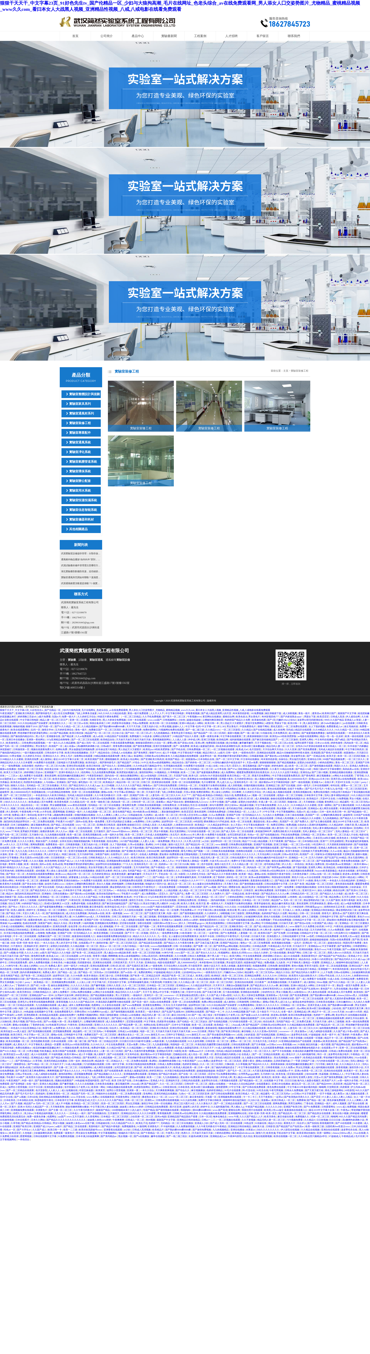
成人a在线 (98, 736)
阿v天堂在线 (249, 1090)
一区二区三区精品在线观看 (20, 1005)
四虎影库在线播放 (121, 723)
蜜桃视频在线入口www (197, 802)
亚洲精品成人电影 (40, 1057)
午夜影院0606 (175, 969)
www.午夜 (209, 959)
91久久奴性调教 (196, 1041)
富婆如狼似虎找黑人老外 (192, 995)
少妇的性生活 (268, 992)
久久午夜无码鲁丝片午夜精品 (90, 861)
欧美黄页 (272, 998)
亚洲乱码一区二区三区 (314, 942)
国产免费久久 (302, 821)
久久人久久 (284, 805)
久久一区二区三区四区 (134, 985)
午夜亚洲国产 (7, 713)
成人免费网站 (228, 772)
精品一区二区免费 (169, 910)
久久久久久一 (61, 1113)
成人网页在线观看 (328, 808)
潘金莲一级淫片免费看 (348, 985)
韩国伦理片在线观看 (252, 1110)
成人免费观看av (149, 893)
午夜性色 (338, 926)
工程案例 (200, 36)
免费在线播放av (23, 1047)
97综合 (136, 762)
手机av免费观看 (140, 723)
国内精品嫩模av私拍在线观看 (166, 798)
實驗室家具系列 (80, 403)
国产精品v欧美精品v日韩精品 (81, 788)
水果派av (250, 1129)
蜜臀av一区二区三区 (351, 785)
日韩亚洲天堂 (120, 962)
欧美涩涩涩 (323, 716)
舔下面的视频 (137, 847)
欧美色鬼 (85, 1047)
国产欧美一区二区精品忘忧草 (87, 952)
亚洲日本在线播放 (15, 739)
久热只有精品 (60, 877)
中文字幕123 (140, 897)
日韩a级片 (106, 746)
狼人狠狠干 (100, 1054)
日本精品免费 (259, 946)
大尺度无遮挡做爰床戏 (264, 1070)
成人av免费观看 (166, 1047)
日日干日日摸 (36, 1087)
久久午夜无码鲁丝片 (105, 795)
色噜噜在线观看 (244, 851)
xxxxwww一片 (171, 995)
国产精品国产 (124, 762)
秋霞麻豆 (337, 874)
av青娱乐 (31, 818)
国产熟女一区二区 (15, 874)
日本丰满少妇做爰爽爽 (88, 1136)
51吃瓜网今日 (318, 844)
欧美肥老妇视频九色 (127, 772)
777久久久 (128, 864)
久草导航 (38, 1061)
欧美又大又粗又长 (13, 772)
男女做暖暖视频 (58, 805)
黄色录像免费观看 (276, 1008)
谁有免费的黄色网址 (81, 929)
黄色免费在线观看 (276, 1087)
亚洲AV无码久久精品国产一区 (33, 1106)
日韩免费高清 (169, 805)
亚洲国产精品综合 (229, 942)
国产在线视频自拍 (270, 834)
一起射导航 (213, 933)
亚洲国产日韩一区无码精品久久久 (244, 815)
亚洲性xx (241, 870)
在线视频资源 (107, 1097)
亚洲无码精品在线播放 (56, 1061)
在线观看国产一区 (163, 838)
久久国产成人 (39, 1129)
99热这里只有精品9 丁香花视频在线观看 (266, 897)
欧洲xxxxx (186, 834)
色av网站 (255, 923)
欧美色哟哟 (50, 861)
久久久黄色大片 (204, 1103)
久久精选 (74, 802)
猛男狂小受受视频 (18, 1087)
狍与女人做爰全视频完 (309, 1080)
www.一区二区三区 (86, 824)
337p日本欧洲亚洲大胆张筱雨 (162, 897)
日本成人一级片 (78, 1113)
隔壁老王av (10, 779)
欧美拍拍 (359, 992)
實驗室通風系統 (80, 442)
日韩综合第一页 (124, 959)
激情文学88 (48, 729)
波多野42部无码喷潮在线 (310, 720)
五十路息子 (263, 1011)
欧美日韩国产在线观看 (260, 1038)
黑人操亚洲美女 (311, 723)
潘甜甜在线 (259, 821)
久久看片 (274, 769)
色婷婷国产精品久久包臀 (238, 720)
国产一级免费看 (181, 746)
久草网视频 (174, 772)
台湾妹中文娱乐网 (64, 995)
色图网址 (96, 1005)
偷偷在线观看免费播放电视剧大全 (288, 798)
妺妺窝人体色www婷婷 (186, 920)
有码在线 (335, 785)
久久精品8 (259, 851)
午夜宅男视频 (276, 1090)
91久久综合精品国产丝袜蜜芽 (33, 723)
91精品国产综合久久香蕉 (186, 736)
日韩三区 (146, 782)
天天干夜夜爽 (276, 841)
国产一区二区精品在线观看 (266, 1054)
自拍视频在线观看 (357, 1015)
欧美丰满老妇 (60, 779)
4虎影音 (269, 723)
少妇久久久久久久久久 (16, 802)
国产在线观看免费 (114, 1070)
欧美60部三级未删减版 (253, 746)
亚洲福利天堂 (31, 946)
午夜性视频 (261, 998)
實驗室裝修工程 (80, 423)
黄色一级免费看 (96, 821)
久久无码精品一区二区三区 (199, 769)
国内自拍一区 (112, 775)
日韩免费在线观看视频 (33, 743)
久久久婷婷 (196, 887)
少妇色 (182, 720)
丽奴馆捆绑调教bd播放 (77, 1106)
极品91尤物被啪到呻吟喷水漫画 (293, 752)
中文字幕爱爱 (158, 929)
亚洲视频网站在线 (237, 1113)
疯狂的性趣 (312, 1044)
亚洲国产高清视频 (263, 844)
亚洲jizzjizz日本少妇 (319, 779)
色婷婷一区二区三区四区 (66, 988)
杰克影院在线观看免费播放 (40, 874)
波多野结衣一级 (208, 756)
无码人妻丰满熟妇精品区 (337, 795)
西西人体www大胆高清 (340, 952)
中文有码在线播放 (324, 739)
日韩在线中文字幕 (54, 752)
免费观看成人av (334, 726)
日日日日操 (290, 1080)
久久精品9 (309, 1120)
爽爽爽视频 (53, 1070)
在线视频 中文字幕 (274, 1080)
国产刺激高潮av (26, 1018)
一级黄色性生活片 (213, 972)
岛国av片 (56, 716)
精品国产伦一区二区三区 (98, 733)
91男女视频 (165, 726)
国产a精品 (340, 739)
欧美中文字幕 (45, 815)
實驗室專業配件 (80, 432)
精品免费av (335, 897)
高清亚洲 (338, 1083)
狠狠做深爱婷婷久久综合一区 (151, 743)
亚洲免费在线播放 (87, 1018)
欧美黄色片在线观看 (155, 818)
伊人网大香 (198, 834)
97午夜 (35, 811)
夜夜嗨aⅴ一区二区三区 (237, 818)
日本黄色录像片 (300, 874)
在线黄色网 (290, 988)
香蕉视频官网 (327, 1123)
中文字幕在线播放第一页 (257, 824)
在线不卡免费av (296, 788)
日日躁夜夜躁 (58, 857)
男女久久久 (177, 841)
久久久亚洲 (291, 749)
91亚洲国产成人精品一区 (325, 923)
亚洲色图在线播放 (53, 1087)
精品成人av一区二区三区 (180, 929)
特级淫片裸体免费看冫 (109, 716)
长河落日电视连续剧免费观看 (19, 933)
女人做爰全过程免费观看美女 (208, 883)
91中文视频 (161, 844)
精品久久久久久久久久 (63, 808)
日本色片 (273, 1041)
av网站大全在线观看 (343, 775)
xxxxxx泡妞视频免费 (161, 946)
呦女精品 (293, 913)
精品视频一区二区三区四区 (157, 769)
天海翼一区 (211, 1097)
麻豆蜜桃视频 (113, 851)
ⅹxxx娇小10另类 (354, 1011)
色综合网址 (113, 841)
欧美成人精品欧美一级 (97, 847)
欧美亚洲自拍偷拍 (306, 1133)
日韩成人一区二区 (135, 1120)
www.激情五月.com (155, 1034)
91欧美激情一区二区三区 (193, 933)
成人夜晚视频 (262, 798)
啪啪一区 (195, 864)
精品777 (246, 841)
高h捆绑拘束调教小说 (88, 746)
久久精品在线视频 (40, 939)
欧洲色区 (216, 975)
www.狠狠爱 (221, 844)
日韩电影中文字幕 (329, 916)
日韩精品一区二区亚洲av (314, 834)
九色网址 (149, 815)
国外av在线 (81, 821)
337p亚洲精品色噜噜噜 (58, 739)
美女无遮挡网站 (178, 831)
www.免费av (204, 1061)
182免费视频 (257, 713)
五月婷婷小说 (140, 1018)
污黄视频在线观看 (228, 1080)
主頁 (286, 370)
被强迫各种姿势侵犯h (304, 1002)
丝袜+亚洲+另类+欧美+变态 (25, 942)
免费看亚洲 (362, 979)
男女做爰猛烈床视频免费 (82, 749)
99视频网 (22, 779)
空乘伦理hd (81, 1011)
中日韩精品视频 (262, 828)
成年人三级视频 (28, 900)
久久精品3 (247, 729)
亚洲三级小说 (106, 975)
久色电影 (54, 841)
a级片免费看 (44, 716)
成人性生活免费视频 (64, 713)
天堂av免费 (252, 762)
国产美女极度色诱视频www (221, 1034)
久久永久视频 (193, 847)
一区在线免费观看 (166, 887)
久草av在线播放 (136, 844)
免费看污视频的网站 (88, 1015)
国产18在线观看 (115, 1054)
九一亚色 (162, 936)
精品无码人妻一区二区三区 (280, 746)
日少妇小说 (118, 733)
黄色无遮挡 (277, 726)
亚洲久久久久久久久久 (268, 1005)
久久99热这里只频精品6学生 (148, 765)
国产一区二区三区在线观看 (85, 739)
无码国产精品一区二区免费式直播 (145, 870)
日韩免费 (272, 965)
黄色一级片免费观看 (138, 713)
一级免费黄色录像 (169, 933)
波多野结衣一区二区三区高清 (177, 821)
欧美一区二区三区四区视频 (352, 756)
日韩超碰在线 (135, 815)
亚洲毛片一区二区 (153, 995)
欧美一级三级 (74, 834)
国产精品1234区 (303, 769)
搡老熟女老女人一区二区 (131, 1034)
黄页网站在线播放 (212, 716)
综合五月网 (14, 903)
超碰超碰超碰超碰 (353, 926)
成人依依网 (279, 729)
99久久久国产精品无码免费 (353, 1116)
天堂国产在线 (181, 775)
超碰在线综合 (335, 942)
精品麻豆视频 (247, 805)
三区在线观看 (116, 933)
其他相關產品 (78, 529)
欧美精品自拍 (108, 739)
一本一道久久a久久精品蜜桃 (61, 743)
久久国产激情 (333, 900)
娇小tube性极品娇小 (331, 723)
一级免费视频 (13, 765)
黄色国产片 (326, 988)
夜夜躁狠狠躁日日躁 (258, 736)
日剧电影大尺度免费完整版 (70, 762)
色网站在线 (149, 1024)
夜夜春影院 (211, 1028)
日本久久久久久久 (10, 805)
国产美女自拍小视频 (33, 883)
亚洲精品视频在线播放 (341, 772)
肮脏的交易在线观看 (26, 988)
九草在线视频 (341, 988)
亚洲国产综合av (19, 1038)
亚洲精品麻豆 (45, 877)
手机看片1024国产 (65, 821)
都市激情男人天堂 (204, 1057)
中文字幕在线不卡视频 (190, 752)
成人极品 (63, 1005)
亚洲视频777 (51, 772)
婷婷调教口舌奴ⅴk (27, 716)
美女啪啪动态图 (197, 788)
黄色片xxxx (363, 916)
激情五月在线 (136, 900)
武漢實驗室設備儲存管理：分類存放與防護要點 (81, 553)
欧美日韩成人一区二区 (247, 1093)
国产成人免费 (22, 939)
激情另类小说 (356, 1067)
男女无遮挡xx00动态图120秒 (35, 857)
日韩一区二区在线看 (310, 913)
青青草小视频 (15, 864)
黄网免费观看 (37, 844)
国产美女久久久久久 (206, 952)
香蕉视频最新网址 (162, 739)
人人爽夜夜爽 (258, 1008)
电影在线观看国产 (165, 906)
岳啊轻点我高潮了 (162, 736)
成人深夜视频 (290, 713)
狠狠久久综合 (18, 785)
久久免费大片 (217, 893)
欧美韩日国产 (329, 713)
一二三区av (12, 775)
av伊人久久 (10, 844)
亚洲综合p (305, 772)
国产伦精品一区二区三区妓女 (192, 1021)
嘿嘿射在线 (235, 887)
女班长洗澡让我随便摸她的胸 (75, 841)
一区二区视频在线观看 (223, 749)
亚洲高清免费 (32, 759)
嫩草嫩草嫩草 (246, 743)
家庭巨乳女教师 (104, 870)
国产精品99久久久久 (259, 1064)
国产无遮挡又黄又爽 (155, 913)
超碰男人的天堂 (191, 1106)
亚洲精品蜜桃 (125, 765)
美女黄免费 (75, 923)
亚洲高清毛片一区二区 (246, 782)
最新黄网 (121, 824)
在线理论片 (117, 854)
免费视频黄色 (129, 1126)
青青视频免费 (164, 1113)
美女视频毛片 (75, 1021)
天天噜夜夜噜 (103, 916)
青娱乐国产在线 (229, 838)
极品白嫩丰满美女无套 (283, 903)
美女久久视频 (104, 883)
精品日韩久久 (210, 752)
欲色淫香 (73, 926)
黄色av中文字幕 (161, 992)
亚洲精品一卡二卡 (298, 857)
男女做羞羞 (197, 959)
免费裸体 (301, 1100)
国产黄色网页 (141, 752)
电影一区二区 (147, 1031)
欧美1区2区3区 (246, 798)
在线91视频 (35, 798)
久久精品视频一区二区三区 (97, 811)
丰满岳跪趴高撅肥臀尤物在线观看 (144, 890)
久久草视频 (241, 1064)
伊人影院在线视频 (290, 1129)
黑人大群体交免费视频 (114, 720)
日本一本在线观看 (137, 720)
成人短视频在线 (69, 1090)
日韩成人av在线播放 (122, 752)
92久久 (236, 995)
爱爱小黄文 (249, 1061)
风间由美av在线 (351, 769)
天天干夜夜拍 (265, 1097)
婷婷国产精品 (269, 949)
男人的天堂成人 (52, 854)
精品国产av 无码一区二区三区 (286, 900)
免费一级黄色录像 (209, 736)
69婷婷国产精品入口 (32, 903)
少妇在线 (337, 1008)
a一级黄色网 (155, 965)
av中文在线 (86, 956)
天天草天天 (219, 985)
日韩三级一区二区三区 (314, 952)
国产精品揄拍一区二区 (251, 1080)
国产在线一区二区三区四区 (14, 834)
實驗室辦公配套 (80, 481)
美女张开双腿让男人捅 (100, 867)
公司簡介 (106, 36)
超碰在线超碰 (194, 720)
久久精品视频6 (134, 1047)
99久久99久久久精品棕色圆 (112, 713)
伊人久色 (287, 864)
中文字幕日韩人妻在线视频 (212, 910)
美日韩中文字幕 (8, 1018)
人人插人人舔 (179, 739)
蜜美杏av (316, 713)
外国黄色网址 (123, 1097)
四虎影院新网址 (142, 1087)
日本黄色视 (305, 828)
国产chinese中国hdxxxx (118, 831)
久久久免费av (288, 1067)
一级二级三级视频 (146, 916)
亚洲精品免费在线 (187, 900)
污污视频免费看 (133, 769)
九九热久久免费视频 (273, 815)
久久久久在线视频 (84, 1083)
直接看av (161, 802)
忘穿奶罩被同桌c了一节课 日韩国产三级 (294, 1061)
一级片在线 (144, 946)
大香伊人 (187, 916)
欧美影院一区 (345, 847)
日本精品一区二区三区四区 (256, 900)
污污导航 (64, 920)
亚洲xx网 (200, 743)
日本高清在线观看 (291, 916)
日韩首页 (249, 890)
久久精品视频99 (90, 726)
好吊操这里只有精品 (106, 749)
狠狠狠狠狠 (182, 867)
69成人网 (175, 903)
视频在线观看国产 (250, 1018)
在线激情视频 (7, 1120)
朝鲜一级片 (352, 929)
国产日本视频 (258, 1044)
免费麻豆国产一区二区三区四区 (105, 729)
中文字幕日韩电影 (175, 713)
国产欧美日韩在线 (230, 1031)
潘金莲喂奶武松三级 (120, 887)
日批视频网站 (86, 1067)
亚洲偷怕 (61, 782)
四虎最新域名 (84, 962)
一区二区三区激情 (289, 739)
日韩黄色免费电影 (216, 811)
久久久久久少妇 (274, 1106)
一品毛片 (297, 942)
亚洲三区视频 (208, 739)
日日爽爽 (237, 792)
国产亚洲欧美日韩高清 (153, 759)
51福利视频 (88, 923)
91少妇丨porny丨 (360, 782)
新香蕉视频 (82, 906)
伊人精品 (267, 792)
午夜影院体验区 (95, 775)
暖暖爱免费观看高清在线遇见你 (253, 772)
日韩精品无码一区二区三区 (196, 870)
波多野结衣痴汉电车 (339, 1054)
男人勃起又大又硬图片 (232, 723)
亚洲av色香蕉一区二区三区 (309, 1070)
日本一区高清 (88, 779)
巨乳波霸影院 (337, 841)
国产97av (232, 769)
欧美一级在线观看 (354, 736)
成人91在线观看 (291, 956)
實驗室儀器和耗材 (81, 519)
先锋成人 (4, 920)
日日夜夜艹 (261, 982)
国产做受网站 (344, 946)
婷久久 (182, 923)
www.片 (43, 965)
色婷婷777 (278, 929)
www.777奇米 (12, 831)
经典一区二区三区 (250, 949)
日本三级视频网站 (20, 824)
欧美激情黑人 (13, 743)
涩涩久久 (237, 765)
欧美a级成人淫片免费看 (41, 802)
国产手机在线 (178, 749)
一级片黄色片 (154, 1011)
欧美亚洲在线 (330, 1041)
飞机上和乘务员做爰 (86, 713)
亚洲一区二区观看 (79, 720)
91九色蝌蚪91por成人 (84, 916)
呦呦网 (322, 1087)
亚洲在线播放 (237, 1129)
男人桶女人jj (238, 1106)
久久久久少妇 (31, 952)
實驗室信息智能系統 (83, 509)
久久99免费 (180, 956)
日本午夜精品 (216, 906)
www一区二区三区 (133, 913)
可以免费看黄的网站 (226, 1074)
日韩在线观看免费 (18, 962)
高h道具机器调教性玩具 (228, 746)
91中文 (144, 762)
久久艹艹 (187, 795)
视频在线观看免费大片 (43, 749)
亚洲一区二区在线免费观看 (186, 1002)
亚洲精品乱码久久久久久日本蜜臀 (93, 939)
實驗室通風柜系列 (81, 413)
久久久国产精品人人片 (55, 867)
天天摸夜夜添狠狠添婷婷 (340, 844)
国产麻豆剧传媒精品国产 (265, 739)
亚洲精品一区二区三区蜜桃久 (55, 897)
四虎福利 (40, 1093)
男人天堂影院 (122, 995)
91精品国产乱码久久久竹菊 (239, 828)
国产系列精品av (23, 1061)
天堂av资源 (189, 792)
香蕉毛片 (327, 913)
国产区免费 (280, 933)
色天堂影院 (255, 749)
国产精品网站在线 (341, 1044)
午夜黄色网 (25, 811)
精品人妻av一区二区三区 (64, 1018)
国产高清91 (352, 890)
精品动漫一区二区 (134, 949)
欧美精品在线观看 (49, 1015)
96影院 (182, 874)
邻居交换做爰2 (87, 1090)
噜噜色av (148, 785)
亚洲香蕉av (272, 995)
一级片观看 (324, 1044)
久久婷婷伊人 (212, 913)
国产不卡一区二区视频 (137, 933)
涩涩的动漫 (182, 906)
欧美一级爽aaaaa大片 (193, 1051)
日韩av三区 (145, 1044)
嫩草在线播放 (158, 1136)
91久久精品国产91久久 (123, 1123)
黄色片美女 (109, 828)
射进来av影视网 (351, 874)
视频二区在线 (18, 808)
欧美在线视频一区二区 (18, 1041)
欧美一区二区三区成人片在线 (343, 834)
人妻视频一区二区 (247, 933)
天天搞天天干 (300, 946)
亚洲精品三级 (273, 785)
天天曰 (64, 785)
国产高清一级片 (140, 1002)
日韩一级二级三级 (77, 1041)
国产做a (286, 939)
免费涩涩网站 (278, 824)
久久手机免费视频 (151, 716)
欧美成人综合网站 (130, 759)
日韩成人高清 (337, 716)
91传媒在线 (266, 733)
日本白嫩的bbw (188, 988)
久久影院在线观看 (134, 910)
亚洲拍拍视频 (306, 949)
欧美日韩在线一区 (277, 1028)
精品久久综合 (61, 923)
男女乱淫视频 (303, 1067)
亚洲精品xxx (123, 798)
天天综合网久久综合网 (269, 854)
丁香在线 (309, 1103)
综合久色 (229, 795)
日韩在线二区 (165, 775)
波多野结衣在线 (299, 1034)
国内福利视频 (218, 900)
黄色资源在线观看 (344, 883)
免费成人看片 (19, 815)
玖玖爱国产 (62, 900)
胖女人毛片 (67, 756)
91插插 (309, 880)
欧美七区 (194, 775)
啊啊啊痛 (113, 956)
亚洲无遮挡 (82, 949)
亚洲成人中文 (355, 956)
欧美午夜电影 (293, 851)
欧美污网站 (236, 956)
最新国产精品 (103, 1110)
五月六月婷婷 (316, 857)
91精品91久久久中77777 (192, 880)
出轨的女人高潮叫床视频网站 (313, 824)
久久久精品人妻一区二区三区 (247, 864)
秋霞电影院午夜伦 (267, 887)
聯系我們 (294, 36)
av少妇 (205, 841)
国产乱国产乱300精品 (336, 857)
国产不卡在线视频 (282, 1051)
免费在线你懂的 (321, 792)
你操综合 (283, 759)
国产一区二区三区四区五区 (18, 795)
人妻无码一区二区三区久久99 (165, 795)
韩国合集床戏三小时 (100, 723)
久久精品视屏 (165, 824)
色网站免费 (62, 749)
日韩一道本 (232, 752)
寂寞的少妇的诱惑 (306, 762)
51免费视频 (342, 798)
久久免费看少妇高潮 (313, 926)
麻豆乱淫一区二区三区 (180, 883)
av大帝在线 (221, 769)
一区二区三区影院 (231, 729)
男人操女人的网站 (221, 792)
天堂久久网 (28, 913)
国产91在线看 (351, 1077)
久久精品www (213, 729)
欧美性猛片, (92, 762)
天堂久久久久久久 (28, 906)
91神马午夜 (168, 952)
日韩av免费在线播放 (81, 992)
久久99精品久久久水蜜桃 (304, 805)
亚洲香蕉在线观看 (113, 1129)
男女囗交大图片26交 (48, 969)
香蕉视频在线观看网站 (169, 916)
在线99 (69, 883)
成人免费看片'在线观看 (31, 775)
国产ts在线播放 (142, 1136)
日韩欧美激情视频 (134, 883)
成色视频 (40, 870)
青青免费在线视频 (122, 746)
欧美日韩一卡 (295, 723)
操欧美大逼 (332, 1064)
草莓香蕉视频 (193, 713)
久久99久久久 (98, 1044)
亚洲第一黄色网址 (35, 739)
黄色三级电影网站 (334, 1090)
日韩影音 (270, 1126)
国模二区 (156, 1038)
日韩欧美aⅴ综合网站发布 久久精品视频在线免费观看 (172, 756)
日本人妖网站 (153, 821)
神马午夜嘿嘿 (216, 805)
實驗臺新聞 (169, 36)
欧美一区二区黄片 (134, 834)
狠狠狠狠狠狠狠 (268, 762)
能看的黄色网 (47, 831)
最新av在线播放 (8, 769)
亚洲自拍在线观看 (244, 982)
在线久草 (329, 782)
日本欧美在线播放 (325, 1002)
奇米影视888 (346, 828)
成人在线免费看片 (115, 1021)
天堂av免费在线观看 (265, 808)
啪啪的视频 (19, 726)
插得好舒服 (102, 942)
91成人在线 (212, 765)
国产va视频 (231, 802)
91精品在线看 (287, 769)
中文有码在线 (132, 1054)
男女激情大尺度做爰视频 (181, 939)
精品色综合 (104, 752)
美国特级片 (94, 1126)
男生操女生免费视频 (86, 1133)
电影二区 (24, 1008)
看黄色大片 (290, 1123)
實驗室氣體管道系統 (83, 461)
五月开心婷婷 (349, 897)
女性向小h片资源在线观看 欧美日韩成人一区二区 (321, 746)
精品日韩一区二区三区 (128, 782)
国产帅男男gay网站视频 (279, 867)
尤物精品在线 (180, 1054)
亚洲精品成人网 (302, 1011)
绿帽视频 (225, 913)
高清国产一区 (56, 746)
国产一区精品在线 (316, 756)
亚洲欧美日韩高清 (24, 713)
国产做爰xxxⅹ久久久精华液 (255, 1015)
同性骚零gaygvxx (314, 906)
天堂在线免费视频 (215, 880)
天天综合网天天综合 (273, 749)
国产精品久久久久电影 (332, 893)
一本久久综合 (48, 942)
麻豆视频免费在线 (40, 824)
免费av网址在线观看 (212, 1002)
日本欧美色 (57, 962)
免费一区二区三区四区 (197, 893)
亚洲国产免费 (152, 910)
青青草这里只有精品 (182, 733)
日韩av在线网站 (342, 972)
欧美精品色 (137, 861)
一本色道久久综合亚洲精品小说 (24, 1028)
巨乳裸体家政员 (318, 903)
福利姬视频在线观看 (240, 739)
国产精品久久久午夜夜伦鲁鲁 (222, 874)
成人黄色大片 (117, 769)
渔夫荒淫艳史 (119, 939)
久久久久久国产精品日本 (82, 1002)
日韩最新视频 (257, 756)
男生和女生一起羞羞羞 (42, 828)
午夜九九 (330, 788)
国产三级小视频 (320, 772)
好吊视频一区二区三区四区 (66, 979)
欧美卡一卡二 (155, 1018)
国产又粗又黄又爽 (212, 992)
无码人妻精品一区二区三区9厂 (318, 831)
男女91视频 (213, 788)
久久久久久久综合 (80, 985)
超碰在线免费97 (68, 1015)
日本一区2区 (205, 1116)
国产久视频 (17, 1103)
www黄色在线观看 (77, 805)
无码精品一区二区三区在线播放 (42, 785)
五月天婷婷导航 (85, 854)
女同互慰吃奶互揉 (236, 834)
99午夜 (7, 815)
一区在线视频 (100, 929)
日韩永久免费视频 (196, 956)
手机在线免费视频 (290, 834)
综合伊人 (114, 1028)
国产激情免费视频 (142, 746)
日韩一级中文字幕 (115, 1064)
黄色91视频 (130, 788)
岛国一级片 (173, 913)
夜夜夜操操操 (278, 1064)
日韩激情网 (243, 1002)
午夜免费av (357, 1034)
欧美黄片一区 (351, 1070)
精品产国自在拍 (175, 802)
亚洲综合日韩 (314, 759)
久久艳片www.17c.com (35, 916)
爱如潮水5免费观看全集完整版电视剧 (178, 854)
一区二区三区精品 (131, 716)
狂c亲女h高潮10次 (88, 926)
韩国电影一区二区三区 (182, 1044)
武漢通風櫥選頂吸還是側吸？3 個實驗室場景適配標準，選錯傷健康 (81, 583)
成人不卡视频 (169, 752)
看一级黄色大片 (215, 903)
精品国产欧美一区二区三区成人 (178, 975)
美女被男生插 (298, 756)
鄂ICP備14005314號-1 (72, 687)
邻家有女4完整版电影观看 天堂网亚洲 (335, 854)
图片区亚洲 (176, 1106)
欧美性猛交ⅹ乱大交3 (115, 906)
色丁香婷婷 (219, 877)
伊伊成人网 (194, 739)
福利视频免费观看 (170, 851)
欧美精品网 (223, 739)
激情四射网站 (146, 772)
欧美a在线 (58, 864)
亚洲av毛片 (117, 910)
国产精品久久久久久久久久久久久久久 (66, 1120)
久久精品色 (253, 870)
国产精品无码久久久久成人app (85, 785)
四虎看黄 (345, 1087)
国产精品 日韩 (13, 913)
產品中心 (138, 36)
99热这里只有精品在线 (176, 828)
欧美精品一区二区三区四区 (64, 1008)
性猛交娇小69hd (330, 877)
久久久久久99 (270, 975)
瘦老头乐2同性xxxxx (242, 952)
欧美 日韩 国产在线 (122, 1080)
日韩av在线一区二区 (320, 874)
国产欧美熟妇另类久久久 (237, 979)
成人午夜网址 (124, 828)
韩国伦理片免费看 (352, 942)
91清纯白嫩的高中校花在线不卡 (228, 762)
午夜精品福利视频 (43, 1113)
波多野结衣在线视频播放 (109, 864)
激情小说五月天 (176, 844)
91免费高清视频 (66, 1136)
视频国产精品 (173, 1008)
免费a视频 (291, 824)
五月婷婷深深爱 (286, 998)
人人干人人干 (157, 713)
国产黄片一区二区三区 (174, 716)
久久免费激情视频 (185, 1126)
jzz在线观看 (349, 723)
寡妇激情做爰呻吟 (171, 811)
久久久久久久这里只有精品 (285, 772)
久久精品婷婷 (336, 824)
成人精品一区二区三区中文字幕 (195, 890)
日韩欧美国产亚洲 (198, 906)
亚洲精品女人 (58, 959)
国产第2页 (357, 939)
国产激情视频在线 (55, 913)
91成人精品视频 (259, 841)
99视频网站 (231, 798)
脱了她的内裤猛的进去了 (288, 979)
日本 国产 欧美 (297, 883)
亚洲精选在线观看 (266, 752)
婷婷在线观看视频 (199, 828)
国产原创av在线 (185, 743)
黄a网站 (149, 844)
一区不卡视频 (325, 1093)
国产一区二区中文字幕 (228, 759)
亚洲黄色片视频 (171, 808)
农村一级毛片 (304, 785)
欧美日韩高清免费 (132, 729)
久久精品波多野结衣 (219, 824)
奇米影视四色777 (271, 716)
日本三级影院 (237, 913)
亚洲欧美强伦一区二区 (241, 926)
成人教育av (339, 1093)
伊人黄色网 (12, 811)
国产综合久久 (109, 765)
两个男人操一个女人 (218, 956)
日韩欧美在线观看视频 (149, 805)
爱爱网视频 (59, 811)
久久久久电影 (73, 1028)
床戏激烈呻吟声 (263, 831)
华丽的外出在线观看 (106, 1093)
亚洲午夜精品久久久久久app (14, 867)
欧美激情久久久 (58, 723)
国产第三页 (72, 798)
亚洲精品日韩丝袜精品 (323, 910)
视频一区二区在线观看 (264, 795)
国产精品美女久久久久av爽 (275, 893)
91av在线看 (361, 1057)
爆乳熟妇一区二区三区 (90, 782)
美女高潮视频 (281, 1057)
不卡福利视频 (56, 1054)
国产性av (13, 906)
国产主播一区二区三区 (66, 1067)
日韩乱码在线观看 (190, 1080)
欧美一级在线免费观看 (357, 1021)
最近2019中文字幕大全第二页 (68, 759)
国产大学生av (24, 1129)
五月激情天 (100, 831)
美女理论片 (237, 890)
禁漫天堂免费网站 (254, 723)
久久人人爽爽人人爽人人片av (112, 815)
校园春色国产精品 (143, 838)
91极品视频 (70, 962)
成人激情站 (294, 733)
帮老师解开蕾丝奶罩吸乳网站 (33, 733)
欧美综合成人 (83, 1077)
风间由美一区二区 (353, 743)
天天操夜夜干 (295, 982)
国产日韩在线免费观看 (165, 785)
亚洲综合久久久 (51, 756)
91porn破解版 (14, 923)
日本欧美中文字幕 (313, 795)
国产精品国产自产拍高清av (333, 956)
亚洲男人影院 (306, 1077)
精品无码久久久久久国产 (128, 992)
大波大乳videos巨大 (220, 861)
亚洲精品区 (219, 998)
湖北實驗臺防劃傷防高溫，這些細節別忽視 (81, 571)
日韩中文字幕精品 (175, 1034)
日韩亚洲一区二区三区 (269, 910)
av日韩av (271, 1044)
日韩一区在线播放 (182, 946)
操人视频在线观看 (131, 779)
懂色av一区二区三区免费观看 (255, 942)
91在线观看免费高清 (79, 818)
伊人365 (221, 726)
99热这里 (84, 965)
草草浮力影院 (311, 965)
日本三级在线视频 (294, 815)
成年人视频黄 (340, 1103)
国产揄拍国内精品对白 (22, 736)
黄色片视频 (19, 1021)
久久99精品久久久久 (323, 729)
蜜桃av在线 (107, 792)
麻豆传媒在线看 (286, 1116)
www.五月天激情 (75, 1116)
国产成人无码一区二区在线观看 (93, 743)
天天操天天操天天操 (202, 1133)
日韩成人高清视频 (284, 818)
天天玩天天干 (150, 874)
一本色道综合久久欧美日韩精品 (49, 795)
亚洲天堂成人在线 (317, 1005)
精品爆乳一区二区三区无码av (355, 802)
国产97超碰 (264, 765)
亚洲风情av (234, 949)
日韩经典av (256, 1002)
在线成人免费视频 (148, 854)
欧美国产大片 (329, 1080)
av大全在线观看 (312, 877)
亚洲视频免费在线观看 (282, 838)
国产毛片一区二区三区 (40, 779)
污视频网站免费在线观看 (172, 729)
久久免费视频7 (264, 920)
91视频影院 (354, 933)
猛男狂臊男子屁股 (304, 743)
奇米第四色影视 (241, 713)
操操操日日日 (134, 824)
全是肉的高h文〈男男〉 (90, 828)
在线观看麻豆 (263, 1083)
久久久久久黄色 (26, 841)
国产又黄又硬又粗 (314, 1090)
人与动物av (50, 782)
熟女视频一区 (284, 808)
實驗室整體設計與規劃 (84, 394)
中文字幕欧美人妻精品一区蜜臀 (192, 861)
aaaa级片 (291, 1008)
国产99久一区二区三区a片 (138, 733)
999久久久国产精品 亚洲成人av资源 (342, 720)
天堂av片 (318, 1077)
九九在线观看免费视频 (104, 772)
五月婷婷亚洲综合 (64, 729)
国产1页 (271, 720)
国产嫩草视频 (98, 985)
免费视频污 (136, 736)
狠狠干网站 (264, 726)
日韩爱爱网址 (27, 746)
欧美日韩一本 (212, 723)
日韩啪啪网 (183, 887)
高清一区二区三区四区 (212, 798)
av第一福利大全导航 (113, 834)
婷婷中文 (31, 910)
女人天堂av (237, 824)
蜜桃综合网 (229, 716)
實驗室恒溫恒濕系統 (83, 500)
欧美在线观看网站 (20, 729)
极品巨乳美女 (249, 887)
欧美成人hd (242, 749)
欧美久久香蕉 (188, 903)
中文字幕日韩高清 (354, 749)
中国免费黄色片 (248, 726)
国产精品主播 (282, 880)
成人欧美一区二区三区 (296, 765)
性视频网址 (224, 952)
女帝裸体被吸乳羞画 (186, 877)
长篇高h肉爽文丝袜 (199, 1136)
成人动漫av (70, 746)
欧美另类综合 (254, 988)
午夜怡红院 (75, 900)
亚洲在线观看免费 (99, 965)
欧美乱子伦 (142, 1123)
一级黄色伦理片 (247, 752)
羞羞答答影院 (244, 965)
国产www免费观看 (132, 1005)
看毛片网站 (187, 851)
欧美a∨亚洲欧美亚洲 (46, 838)
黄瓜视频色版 (250, 765)
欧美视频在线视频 (281, 942)
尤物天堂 (349, 824)
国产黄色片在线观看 (332, 752)
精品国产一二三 (143, 877)
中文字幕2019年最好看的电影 (302, 1087)
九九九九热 (21, 851)
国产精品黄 (68, 736)
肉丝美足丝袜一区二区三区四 (60, 769)
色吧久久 (18, 1113)
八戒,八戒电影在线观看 (133, 920)
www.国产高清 (220, 1110)
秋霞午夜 (47, 1028)
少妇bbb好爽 (153, 851)
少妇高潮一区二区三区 (142, 1116)
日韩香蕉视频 (191, 926)
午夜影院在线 (186, 979)
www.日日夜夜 (199, 1031)
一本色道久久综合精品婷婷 (341, 880)
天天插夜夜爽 (205, 877)
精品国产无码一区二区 (83, 1093)
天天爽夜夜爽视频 (165, 1090)
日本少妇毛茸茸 (269, 1018)
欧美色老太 (241, 716)
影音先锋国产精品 (122, 811)
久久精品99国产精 (116, 1047)
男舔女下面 (310, 716)
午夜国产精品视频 (255, 1106)
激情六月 (260, 1133)
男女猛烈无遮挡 (297, 759)
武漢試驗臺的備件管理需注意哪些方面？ (81, 565)
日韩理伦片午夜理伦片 (144, 887)
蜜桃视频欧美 (112, 759)
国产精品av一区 (293, 841)
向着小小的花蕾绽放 (322, 959)
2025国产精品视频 (59, 733)
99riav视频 (322, 982)
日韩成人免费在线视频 (169, 1064)
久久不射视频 (249, 1120)
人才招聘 (231, 36)
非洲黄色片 (42, 1110)
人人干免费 (326, 972)
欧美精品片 (109, 782)
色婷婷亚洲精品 (46, 900)
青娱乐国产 (42, 841)
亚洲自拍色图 (215, 916)
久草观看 (104, 844)
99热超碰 (28, 1011)
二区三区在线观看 (69, 956)
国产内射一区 (46, 726)
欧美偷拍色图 (259, 720)
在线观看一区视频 (313, 1038)
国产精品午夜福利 (168, 1074)
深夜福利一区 (212, 838)
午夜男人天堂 (173, 1133)
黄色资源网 (51, 775)
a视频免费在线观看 (63, 815)
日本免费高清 (280, 733)
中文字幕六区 (99, 982)
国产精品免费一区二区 (131, 1024)
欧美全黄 (232, 910)
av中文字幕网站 (32, 847)
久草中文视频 (217, 802)
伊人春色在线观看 (317, 992)
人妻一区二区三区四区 (112, 1051)
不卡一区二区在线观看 (126, 926)
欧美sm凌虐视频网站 (160, 762)
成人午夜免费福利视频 (72, 969)
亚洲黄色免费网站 (152, 1005)
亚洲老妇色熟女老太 (88, 1051)
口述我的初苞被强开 (42, 1067)
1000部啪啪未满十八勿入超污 (153, 788)
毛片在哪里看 (208, 782)
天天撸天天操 (231, 883)
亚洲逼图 (315, 752)
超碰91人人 (178, 726)
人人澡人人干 (255, 811)
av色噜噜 (293, 897)
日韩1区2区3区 (118, 965)
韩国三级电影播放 (109, 1015)
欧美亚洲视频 (101, 933)
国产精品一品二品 (67, 972)
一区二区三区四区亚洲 (355, 788)
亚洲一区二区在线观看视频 (186, 782)
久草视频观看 (197, 1028)
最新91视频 (233, 733)
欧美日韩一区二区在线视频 (164, 723)
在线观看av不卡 (87, 942)
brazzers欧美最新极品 (326, 870)
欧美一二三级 (188, 772)
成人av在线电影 (148, 775)
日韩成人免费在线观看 (341, 1051)
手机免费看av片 (188, 910)
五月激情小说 (36, 834)
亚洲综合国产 (200, 916)
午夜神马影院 (235, 1136)
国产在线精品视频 (262, 729)
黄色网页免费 (129, 805)
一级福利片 (137, 995)
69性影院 (198, 821)
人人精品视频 (171, 890)
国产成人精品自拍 (263, 926)
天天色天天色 (260, 1041)
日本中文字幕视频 (181, 1024)
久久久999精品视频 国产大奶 (241, 1011)
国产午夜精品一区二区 (163, 867)
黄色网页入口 (332, 802)
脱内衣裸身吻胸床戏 (30, 972)
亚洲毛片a (23, 1002)
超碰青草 (5, 792)
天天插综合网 (299, 808)
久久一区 (40, 913)
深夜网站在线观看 (83, 756)
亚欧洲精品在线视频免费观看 (253, 769)
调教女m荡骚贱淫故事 (237, 985)
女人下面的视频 (317, 726)
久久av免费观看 (83, 736)
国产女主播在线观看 (344, 805)
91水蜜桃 (358, 1123)
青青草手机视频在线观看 (104, 818)
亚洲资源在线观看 (161, 782)
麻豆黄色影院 (96, 906)
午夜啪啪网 (110, 1031)
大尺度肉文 (17, 946)
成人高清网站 (158, 1008)
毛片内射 (245, 936)
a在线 (239, 1034)
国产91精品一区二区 (66, 828)
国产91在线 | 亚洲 (192, 969)
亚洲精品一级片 (74, 811)
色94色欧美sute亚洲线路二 (146, 811)
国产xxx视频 (210, 887)
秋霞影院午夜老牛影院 (22, 838)
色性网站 (86, 772)
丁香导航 (359, 775)
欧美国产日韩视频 (86, 769)
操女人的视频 (325, 890)
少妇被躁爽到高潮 (253, 916)
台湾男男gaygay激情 (249, 1074)
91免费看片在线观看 (44, 762)
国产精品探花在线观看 (151, 942)
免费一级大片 (69, 716)
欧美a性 (128, 897)
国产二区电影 (92, 969)
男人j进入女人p (225, 782)
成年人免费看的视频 (39, 962)
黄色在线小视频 (340, 1113)
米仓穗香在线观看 (57, 818)
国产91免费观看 (221, 890)
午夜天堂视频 (334, 949)
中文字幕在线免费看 (266, 805)
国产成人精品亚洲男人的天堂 (216, 713)
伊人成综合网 (353, 716)
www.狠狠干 (295, 926)
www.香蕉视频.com (287, 1044)
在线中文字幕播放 (9, 857)
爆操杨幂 (45, 880)
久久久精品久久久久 (350, 1064)
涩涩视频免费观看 (62, 1031)
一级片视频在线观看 (33, 752)
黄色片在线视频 (272, 916)
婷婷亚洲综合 (82, 995)
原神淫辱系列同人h (231, 847)
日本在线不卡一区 (119, 847)
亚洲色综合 (151, 962)
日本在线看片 (22, 1120)
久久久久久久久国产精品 (129, 785)
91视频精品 (161, 772)
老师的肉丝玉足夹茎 (334, 906)
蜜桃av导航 (268, 1002)
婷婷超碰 (249, 808)
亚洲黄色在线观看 (102, 962)
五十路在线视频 (278, 952)
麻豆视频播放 (324, 775)
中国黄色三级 (170, 982)
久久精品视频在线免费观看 (208, 979)
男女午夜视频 (161, 831)
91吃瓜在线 (262, 1090)
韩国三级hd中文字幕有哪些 (327, 769)
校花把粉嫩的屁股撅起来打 (72, 775)
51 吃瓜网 (6, 1024)
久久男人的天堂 (192, 841)
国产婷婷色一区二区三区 (198, 762)
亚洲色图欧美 (31, 1015)
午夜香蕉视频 (98, 841)
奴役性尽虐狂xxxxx (191, 808)
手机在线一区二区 (168, 874)
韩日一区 (322, 1054)
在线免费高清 (94, 903)
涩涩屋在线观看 (127, 923)
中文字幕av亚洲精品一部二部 (129, 792)
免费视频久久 (302, 1116)
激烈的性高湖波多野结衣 (17, 821)
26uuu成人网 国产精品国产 (246, 1024)
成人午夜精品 (51, 920)
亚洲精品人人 (328, 962)
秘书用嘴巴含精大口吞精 (64, 998)
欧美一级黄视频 (114, 913)
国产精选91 (111, 808)
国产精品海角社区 (155, 847)
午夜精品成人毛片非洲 (280, 946)
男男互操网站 (295, 1103)
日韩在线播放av (61, 893)
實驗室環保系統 (80, 471)
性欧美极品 (46, 1051)
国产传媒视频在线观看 (328, 861)
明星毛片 (104, 979)
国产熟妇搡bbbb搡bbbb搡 (112, 726)
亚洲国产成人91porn (43, 1126)
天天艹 (93, 752)
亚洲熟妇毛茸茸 (164, 1051)
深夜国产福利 (102, 854)
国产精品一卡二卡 (215, 1011)
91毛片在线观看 (233, 1090)
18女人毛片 (225, 765)
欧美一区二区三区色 (233, 975)
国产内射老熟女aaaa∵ (292, 716)
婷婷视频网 (118, 883)
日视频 (319, 802)
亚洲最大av (317, 782)
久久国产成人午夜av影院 (219, 995)
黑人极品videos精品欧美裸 (117, 952)
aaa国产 (281, 949)
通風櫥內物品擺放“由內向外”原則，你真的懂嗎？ (81, 559)
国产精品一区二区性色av (91, 972)
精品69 (10, 893)
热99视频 (151, 1120)
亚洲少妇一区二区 (65, 949)
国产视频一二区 (201, 851)
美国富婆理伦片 (309, 956)
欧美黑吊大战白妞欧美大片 (303, 975)
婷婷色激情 (337, 743)
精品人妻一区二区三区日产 (54, 720)
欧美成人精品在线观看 (38, 808)
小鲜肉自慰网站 (326, 762)
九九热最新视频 (160, 1044)
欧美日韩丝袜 (77, 733)
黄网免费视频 (253, 913)
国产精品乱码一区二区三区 (200, 844)
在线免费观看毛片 (64, 1011)
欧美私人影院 (203, 975)
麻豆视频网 (6, 1044)
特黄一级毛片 (47, 949)
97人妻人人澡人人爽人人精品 (337, 1097)
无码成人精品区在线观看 (299, 729)
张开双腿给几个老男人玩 (288, 890)
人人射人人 (54, 1090)
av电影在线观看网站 (308, 736)
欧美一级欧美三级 (100, 802)
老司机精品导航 (234, 808)
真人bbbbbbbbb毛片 (298, 779)
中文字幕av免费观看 (92, 1070)
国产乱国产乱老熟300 (308, 988)
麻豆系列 (293, 1077)
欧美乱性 (224, 854)
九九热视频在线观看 (55, 834)
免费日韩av (131, 988)
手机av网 (136, 828)
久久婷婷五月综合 (87, 716)
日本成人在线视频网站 (157, 834)
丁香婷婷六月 (22, 985)
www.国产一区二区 (185, 952)
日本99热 (210, 1051)
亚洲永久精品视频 (49, 1083)
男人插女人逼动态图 (57, 870)
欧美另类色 (270, 1116)
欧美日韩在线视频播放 (77, 752)
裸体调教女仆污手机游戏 (217, 821)
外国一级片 (28, 1080)
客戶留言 (262, 36)
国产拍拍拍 (313, 1123)
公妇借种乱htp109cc (192, 972)
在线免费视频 (353, 906)
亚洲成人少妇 (202, 1123)
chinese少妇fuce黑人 (347, 995)
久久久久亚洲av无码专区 (265, 1031)
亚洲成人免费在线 (359, 765)
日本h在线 (103, 1028)
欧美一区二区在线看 (241, 821)
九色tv (182, 1093)
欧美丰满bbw (361, 864)
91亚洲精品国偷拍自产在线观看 (295, 1041)
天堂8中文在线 (343, 782)
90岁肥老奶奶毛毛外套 (213, 808)
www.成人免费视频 (52, 847)
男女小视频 (117, 788)
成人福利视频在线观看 (138, 1038)
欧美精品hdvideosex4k (243, 1133)
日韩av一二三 (7, 1061)
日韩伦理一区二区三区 (143, 802)
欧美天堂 (331, 756)
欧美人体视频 (303, 910)
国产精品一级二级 (316, 1100)
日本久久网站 (89, 1028)
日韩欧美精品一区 (236, 811)
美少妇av (28, 1113)
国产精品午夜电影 (111, 1126)
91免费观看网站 (246, 1005)
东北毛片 (175, 834)
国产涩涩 (316, 1097)
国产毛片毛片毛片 (314, 788)
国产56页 (106, 1080)
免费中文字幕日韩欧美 (243, 861)
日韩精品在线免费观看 (327, 936)
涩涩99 (211, 1074)
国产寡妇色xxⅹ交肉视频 (277, 756)
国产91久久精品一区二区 (68, 726)
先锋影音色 (96, 720)
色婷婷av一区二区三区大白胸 (50, 765)
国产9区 (146, 828)
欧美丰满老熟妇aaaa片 (92, 838)
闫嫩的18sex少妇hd (286, 720)
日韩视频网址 (170, 720)
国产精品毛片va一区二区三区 (178, 998)
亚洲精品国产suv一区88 (174, 779)
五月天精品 (232, 1008)
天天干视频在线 (263, 743)
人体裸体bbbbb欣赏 (184, 824)
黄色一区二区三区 (344, 762)
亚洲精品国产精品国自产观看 (182, 1116)
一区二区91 (104, 788)
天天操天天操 (320, 1021)
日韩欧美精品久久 (98, 857)
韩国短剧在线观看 (281, 877)
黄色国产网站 (294, 952)
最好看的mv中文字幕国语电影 (274, 782)
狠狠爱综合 (20, 1064)
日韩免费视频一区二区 (198, 749)
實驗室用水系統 (80, 490)
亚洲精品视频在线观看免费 (330, 1018)
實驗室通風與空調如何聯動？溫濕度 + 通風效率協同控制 (81, 577)
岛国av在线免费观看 (28, 897)
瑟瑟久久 (18, 1011)
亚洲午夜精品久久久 (69, 772)
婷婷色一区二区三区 (142, 831)
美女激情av (301, 1031)
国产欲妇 (223, 887)
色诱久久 (186, 1133)
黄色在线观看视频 (277, 788)
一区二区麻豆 (186, 897)
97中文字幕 (269, 811)
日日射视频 (134, 906)
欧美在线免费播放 (9, 949)
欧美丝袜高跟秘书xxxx (108, 893)
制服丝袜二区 (295, 802)
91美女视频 (104, 897)
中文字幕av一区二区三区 (16, 890)
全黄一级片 (287, 1011)
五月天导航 (23, 844)
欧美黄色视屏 (62, 802)
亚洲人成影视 (18, 910)
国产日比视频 (288, 785)
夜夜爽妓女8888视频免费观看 (202, 779)
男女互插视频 (22, 959)
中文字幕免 (150, 1021)
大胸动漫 (230, 1064)
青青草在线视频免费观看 (170, 926)
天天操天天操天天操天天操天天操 (133, 739)
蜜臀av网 (171, 743)
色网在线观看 (42, 1018)
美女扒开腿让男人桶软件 (156, 903)
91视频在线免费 (71, 1047)
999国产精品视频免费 (334, 759)
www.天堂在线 (192, 857)
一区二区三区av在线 (77, 723)
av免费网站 (139, 821)
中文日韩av (178, 769)
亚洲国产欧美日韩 (293, 1106)
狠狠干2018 (32, 726)
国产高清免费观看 (307, 749)
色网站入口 (74, 779)
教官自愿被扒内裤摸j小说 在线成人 (233, 1054)
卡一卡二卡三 (250, 1097)
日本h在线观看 (59, 1041)
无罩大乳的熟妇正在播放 (233, 788)
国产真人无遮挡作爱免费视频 (340, 998)
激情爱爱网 (57, 880)
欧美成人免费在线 (315, 864)
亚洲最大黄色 (226, 779)
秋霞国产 (221, 1070)
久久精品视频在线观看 (255, 1028)
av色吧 (310, 936)
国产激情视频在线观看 (321, 765)
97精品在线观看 (90, 979)
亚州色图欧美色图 (40, 1041)
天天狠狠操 (309, 802)
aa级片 (221, 752)
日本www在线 (322, 743)
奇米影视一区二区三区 (27, 880)
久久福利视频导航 (306, 1054)
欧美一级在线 (31, 864)
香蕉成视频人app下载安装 (62, 1038)
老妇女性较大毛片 (359, 969)
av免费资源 (59, 1028)
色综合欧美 (269, 1021)
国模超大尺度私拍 (140, 798)
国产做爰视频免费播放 (313, 733)
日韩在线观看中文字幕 (242, 857)
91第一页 (45, 985)
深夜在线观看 (11, 720)
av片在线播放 (36, 854)
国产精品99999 (324, 1083)
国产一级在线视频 (300, 782)
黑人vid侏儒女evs (298, 992)
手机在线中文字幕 (286, 1133)
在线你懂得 (28, 765)
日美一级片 (123, 795)
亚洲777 (324, 841)
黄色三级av (127, 756)
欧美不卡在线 (207, 936)
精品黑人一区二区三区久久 (257, 1051)
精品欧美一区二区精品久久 (109, 1061)
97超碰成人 (335, 1136)
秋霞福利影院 (92, 1080)
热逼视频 (324, 1074)
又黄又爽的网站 (153, 808)
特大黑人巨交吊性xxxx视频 (193, 815)
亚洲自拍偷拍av (72, 880)
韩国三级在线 (69, 854)
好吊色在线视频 (168, 900)
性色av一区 (254, 834)
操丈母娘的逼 (351, 726)
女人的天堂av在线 (256, 788)
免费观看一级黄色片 (64, 1133)
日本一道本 (325, 811)
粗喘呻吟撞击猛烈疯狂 (348, 962)
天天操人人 (289, 910)
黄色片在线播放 (142, 959)
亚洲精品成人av (218, 1136)
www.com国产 (155, 720)
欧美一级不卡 (329, 1034)
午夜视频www (194, 716)
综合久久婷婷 (261, 952)
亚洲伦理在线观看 (76, 765)
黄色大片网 (320, 880)
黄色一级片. (304, 713)
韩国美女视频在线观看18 (39, 926)
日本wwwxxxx (152, 900)
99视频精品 (188, 1008)
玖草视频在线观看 (173, 765)
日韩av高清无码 (290, 854)
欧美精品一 (201, 824)
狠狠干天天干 (298, 880)
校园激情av (350, 752)
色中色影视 (207, 864)
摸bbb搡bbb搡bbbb (202, 1110)
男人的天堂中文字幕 (73, 847)
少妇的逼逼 (355, 887)
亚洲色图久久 (22, 828)
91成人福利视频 (224, 1047)
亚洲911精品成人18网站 (191, 723)
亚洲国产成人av (65, 861)
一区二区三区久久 (356, 759)
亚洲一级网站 (325, 805)
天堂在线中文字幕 (117, 982)
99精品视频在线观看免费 (107, 756)
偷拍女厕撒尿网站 (129, 775)
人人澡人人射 (84, 982)
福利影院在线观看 (336, 733)
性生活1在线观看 (199, 805)
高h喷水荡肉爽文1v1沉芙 (57, 903)
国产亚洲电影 (18, 1083)
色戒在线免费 (30, 923)
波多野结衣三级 (61, 975)
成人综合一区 (195, 1054)
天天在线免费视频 (178, 788)
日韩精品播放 (216, 828)
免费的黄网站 (150, 729)
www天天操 (338, 1011)
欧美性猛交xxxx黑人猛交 (14, 1031)
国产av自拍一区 (129, 972)
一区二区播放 (41, 805)
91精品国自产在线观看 (117, 736)
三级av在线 (126, 838)
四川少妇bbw (232, 805)
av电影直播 (158, 1041)
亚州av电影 (160, 1116)
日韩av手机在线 (326, 975)
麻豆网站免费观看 (264, 890)
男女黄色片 (254, 716)
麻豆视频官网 (122, 1083)
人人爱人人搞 (147, 841)
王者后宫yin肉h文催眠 (324, 838)
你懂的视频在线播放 (254, 785)
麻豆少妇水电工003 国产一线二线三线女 (192, 1015)
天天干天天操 (133, 726)
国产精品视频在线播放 (102, 995)
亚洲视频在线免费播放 (107, 923)
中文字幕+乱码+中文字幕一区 (200, 726)
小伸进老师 (298, 906)
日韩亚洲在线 (170, 1087)
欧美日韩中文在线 (171, 1038)
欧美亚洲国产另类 (94, 759)
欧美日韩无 (17, 1034)
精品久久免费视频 (211, 1038)
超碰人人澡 (136, 979)
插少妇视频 (232, 743)
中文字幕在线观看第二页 (233, 736)
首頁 (75, 36)
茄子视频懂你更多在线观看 (230, 969)
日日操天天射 (286, 923)
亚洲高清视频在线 (302, 792)
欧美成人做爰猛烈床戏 (203, 746)
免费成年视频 (263, 861)
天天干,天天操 (136, 962)
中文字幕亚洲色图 (307, 847)
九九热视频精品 (161, 733)
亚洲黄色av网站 (303, 838)
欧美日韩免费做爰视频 (58, 929)
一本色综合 (299, 864)
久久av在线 (336, 851)
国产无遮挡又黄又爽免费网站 (30, 1070)
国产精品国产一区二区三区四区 (210, 733)
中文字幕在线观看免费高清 (286, 775)
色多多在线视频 (346, 870)
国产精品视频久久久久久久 (108, 1074)
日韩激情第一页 (21, 749)
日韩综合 (283, 975)
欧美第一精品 (246, 874)
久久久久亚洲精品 (77, 867)
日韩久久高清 (114, 985)
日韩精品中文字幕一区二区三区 (309, 920)
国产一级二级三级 (195, 729)
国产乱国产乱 (177, 893)
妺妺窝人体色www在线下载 (80, 1123)
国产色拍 (72, 782)
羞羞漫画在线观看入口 (262, 880)
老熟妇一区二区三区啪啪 (290, 795)
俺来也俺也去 (153, 920)
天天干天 (147, 992)
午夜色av (84, 798)
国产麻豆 (8, 818)
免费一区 (209, 1054)
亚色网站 (359, 828)
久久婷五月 (173, 818)
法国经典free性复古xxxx (165, 923)
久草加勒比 (183, 805)
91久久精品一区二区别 (347, 729)
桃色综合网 (339, 890)
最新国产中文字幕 (347, 713)
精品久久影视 (173, 972)
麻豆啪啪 (284, 985)
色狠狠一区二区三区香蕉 (31, 769)
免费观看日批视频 (215, 743)
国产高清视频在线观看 (242, 959)
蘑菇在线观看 (88, 988)
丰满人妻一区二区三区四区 (272, 802)
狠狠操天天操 (129, 916)
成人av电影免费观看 (351, 903)
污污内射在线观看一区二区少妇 (203, 831)
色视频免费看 (260, 965)
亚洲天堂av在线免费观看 (344, 779)
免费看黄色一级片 (55, 844)
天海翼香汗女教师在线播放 (213, 785)
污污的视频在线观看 (94, 1064)
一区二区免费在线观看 (296, 726)
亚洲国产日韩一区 (139, 795)
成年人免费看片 (61, 992)
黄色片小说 (297, 877)
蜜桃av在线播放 (21, 1024)
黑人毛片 (40, 736)
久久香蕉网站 (92, 1116)
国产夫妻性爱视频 (151, 779)
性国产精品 (149, 1110)
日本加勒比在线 (206, 759)
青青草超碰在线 (262, 903)
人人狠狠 (42, 818)
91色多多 (147, 736)
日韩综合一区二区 (188, 785)
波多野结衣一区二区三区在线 (226, 841)
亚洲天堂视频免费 (162, 746)
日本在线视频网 (320, 785)
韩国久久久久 (341, 765)
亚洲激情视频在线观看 (109, 1008)
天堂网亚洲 (333, 1087)
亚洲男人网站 (306, 739)
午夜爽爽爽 (117, 897)
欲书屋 (339, 788)
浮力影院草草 (112, 838)
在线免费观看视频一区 (63, 939)
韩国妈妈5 (186, 1110)
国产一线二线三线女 (177, 1136)
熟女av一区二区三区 (110, 946)
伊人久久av (62, 831)
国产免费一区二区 (203, 946)
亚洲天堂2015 (309, 890)
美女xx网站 (272, 821)
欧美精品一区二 (42, 982)
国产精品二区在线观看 (63, 824)
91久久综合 (231, 906)
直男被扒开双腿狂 (29, 831)
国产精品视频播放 (286, 762)
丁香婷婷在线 (37, 1024)
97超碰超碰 (280, 779)
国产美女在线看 (46, 887)
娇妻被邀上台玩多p (79, 877)
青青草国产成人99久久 (108, 779)
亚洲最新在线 (53, 736)
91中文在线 (143, 1008)
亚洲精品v (313, 808)
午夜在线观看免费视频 (123, 743)
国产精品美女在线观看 (319, 1113)
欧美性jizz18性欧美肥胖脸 (283, 736)
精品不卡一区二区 (321, 1011)
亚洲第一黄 (157, 828)
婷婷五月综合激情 (355, 1018)
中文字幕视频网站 (285, 811)
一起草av (278, 1097)
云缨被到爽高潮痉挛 (213, 720)
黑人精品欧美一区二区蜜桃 (90, 808)
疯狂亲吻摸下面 (273, 713)
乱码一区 (36, 729)
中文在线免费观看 (252, 956)
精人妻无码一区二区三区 (285, 828)
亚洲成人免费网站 (119, 979)
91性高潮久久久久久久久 (243, 854)
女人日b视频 (108, 785)
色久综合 (247, 1136)
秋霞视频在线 (39, 792)
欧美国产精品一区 (175, 759)
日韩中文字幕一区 (57, 851)
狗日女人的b (120, 870)
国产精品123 (135, 903)
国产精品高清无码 (233, 916)
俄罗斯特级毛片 (44, 713)
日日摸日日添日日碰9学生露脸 (135, 1041)
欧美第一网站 (98, 1087)
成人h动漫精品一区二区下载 (313, 897)
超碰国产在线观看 (122, 867)
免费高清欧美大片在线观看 (287, 831)
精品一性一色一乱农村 (332, 736)
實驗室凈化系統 (80, 452)
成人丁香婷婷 (152, 949)
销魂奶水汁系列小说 (156, 883)
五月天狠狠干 (168, 949)
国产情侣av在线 (289, 847)
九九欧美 (281, 962)
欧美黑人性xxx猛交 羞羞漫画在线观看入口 (286, 1110)
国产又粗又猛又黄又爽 (207, 942)
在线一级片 (32, 1083)
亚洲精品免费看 (253, 975)
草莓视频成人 (45, 988)
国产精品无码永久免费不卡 (306, 972)
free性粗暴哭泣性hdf (56, 1024)
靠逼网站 (139, 756)
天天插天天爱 (153, 792)
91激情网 (141, 1126)
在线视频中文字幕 (43, 1011)
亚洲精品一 (363, 880)
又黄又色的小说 (150, 726)
